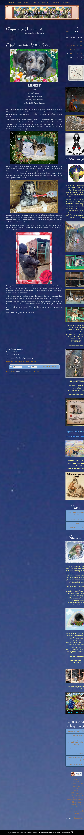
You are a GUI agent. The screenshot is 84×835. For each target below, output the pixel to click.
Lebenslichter (10, 371)
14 (78, 49)
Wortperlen (76, 781)
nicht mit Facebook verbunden (11, 366)
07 (78, 45)
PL (42, 371)
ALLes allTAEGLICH (76, 784)
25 (67, 57)
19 (71, 53)
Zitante (76, 779)
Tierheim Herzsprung (76, 753)
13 (74, 49)
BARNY (76, 523)
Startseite (11, 2)
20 (74, 53)
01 (81, 41)
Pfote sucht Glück (76, 735)
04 (67, 45)
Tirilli (76, 788)
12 (71, 49)
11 (67, 49)
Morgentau (76, 786)
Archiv (19, 2)
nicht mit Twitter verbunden (29, 366)
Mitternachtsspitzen (76, 795)
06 (74, 45)
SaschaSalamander (76, 804)
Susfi (76, 806)
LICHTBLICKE (76, 519)
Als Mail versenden (49, 366)
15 (81, 49)
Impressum (35, 2)
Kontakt (26, 2)
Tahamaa (76, 790)
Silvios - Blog (76, 802)
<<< (67, 31)
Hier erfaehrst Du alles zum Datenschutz (54, 833)
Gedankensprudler (76, 809)
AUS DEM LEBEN (76, 528)
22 (81, 53)
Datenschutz (46, 2)
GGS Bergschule (76, 793)
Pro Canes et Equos (76, 749)
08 (81, 45)
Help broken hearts (76, 764)
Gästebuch (66, 2)
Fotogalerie (56, 2)
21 (78, 53)
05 (71, 45)
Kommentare (35, 371)
